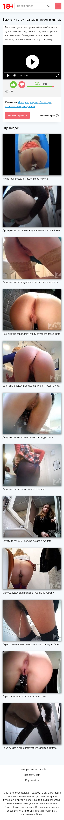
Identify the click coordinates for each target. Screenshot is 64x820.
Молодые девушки (28, 102)
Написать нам (32, 774)
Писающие (45, 102)
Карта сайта (32, 780)
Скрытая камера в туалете (20, 106)
